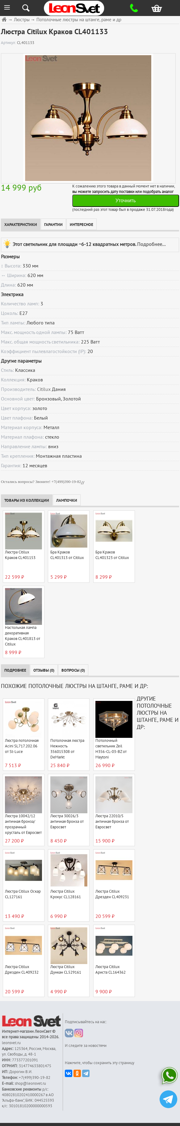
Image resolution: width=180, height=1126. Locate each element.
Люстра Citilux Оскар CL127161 (23, 894)
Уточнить (125, 200)
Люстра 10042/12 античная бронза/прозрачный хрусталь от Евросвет (23, 824)
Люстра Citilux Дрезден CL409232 (22, 969)
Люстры (22, 19)
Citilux (44, 389)
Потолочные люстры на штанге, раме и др (78, 19)
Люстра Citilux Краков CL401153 (20, 555)
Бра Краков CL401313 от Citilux (67, 555)
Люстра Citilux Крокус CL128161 (65, 894)
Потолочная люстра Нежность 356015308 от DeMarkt (67, 749)
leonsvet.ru (11, 1042)
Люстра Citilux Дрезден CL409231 (112, 894)
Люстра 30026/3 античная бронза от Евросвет (67, 822)
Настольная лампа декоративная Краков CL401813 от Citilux (22, 636)
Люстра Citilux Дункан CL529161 (65, 969)
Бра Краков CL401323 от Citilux (112, 555)
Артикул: (9, 42)
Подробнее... (151, 244)
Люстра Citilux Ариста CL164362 (110, 969)
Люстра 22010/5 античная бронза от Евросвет (112, 822)
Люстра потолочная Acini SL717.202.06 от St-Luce (22, 746)
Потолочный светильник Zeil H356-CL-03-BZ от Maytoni (111, 749)
